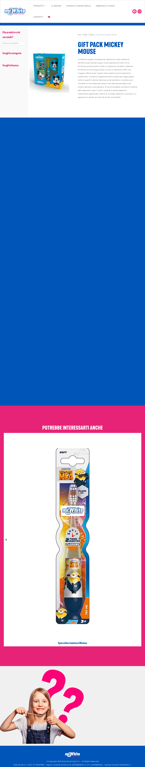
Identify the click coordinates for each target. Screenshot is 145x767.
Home (79, 35)
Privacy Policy (70, 751)
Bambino (91, 35)
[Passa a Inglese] (49, 17)
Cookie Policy (53, 751)
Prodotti (85, 35)
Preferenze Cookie (89, 751)
